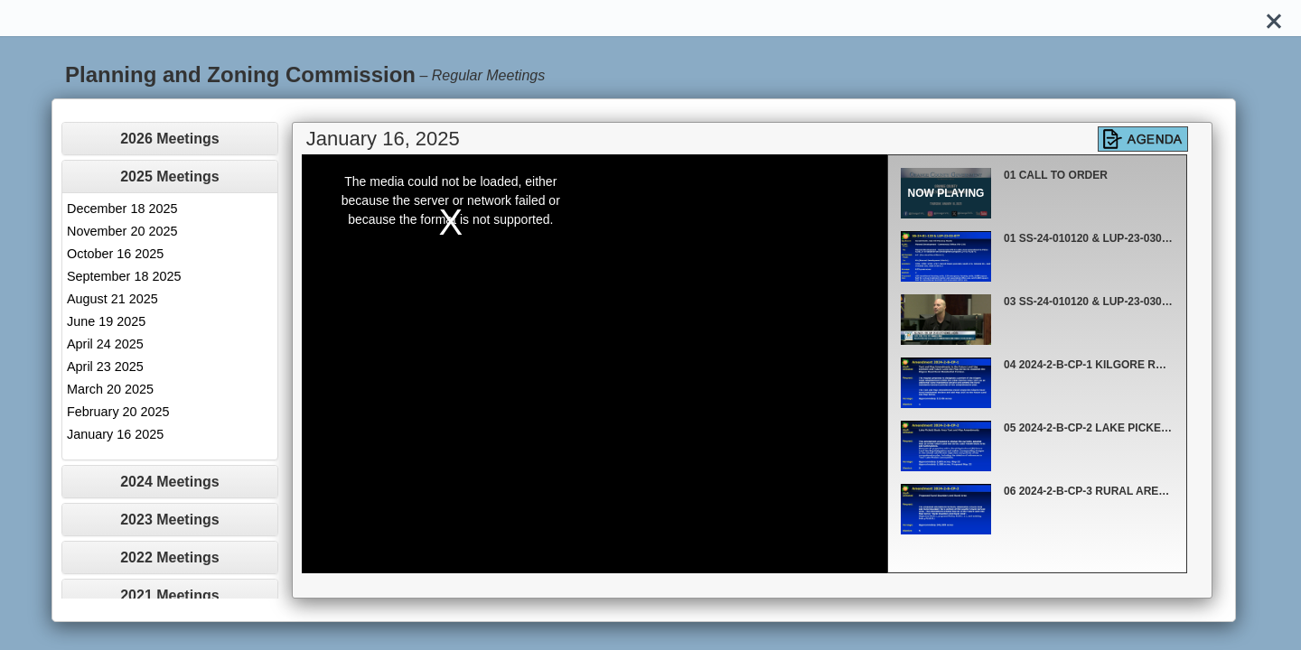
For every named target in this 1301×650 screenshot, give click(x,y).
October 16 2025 (115, 253)
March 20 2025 (110, 389)
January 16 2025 (115, 434)
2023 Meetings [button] (169, 519)
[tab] (169, 138)
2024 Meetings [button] (169, 481)
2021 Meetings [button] (169, 595)
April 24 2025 (105, 344)
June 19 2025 (106, 321)
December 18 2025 (122, 208)
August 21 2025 (112, 299)
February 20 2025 (118, 411)
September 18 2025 (124, 276)
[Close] (1274, 18)
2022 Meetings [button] (169, 557)
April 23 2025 (105, 366)
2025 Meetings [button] (169, 176)
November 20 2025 (122, 231)
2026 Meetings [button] (169, 138)
